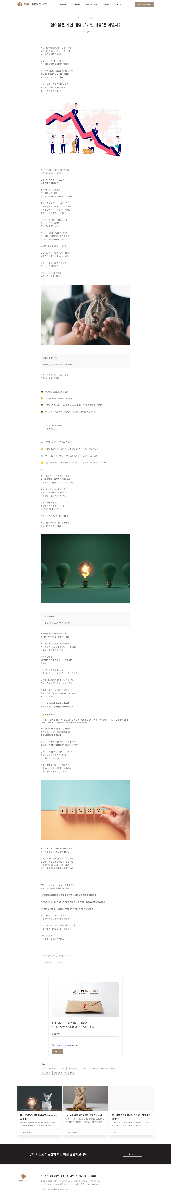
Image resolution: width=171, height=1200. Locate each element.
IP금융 (44, 1069)
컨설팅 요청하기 (132, 1154)
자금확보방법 (46, 1073)
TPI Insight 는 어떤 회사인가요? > (55, 955)
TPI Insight (85, 31)
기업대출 (83, 1069)
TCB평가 (63, 1069)
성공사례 (64, 1175)
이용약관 (43, 1189)
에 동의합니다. (66, 1045)
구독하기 (57, 1051)
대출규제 (104, 1069)
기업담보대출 (73, 1069)
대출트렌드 (113, 1069)
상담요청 (83, 1175)
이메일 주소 (56, 1034)
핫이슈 (80, 18)
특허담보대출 (57, 1073)
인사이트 (73, 1175)
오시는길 (92, 1175)
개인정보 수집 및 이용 (62, 1045)
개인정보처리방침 (53, 1189)
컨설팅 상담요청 (144, 4)
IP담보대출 (52, 1069)
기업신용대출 (94, 1069)
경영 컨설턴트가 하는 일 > (51, 962)
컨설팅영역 (54, 1175)
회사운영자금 (69, 1073)
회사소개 (44, 1175)
